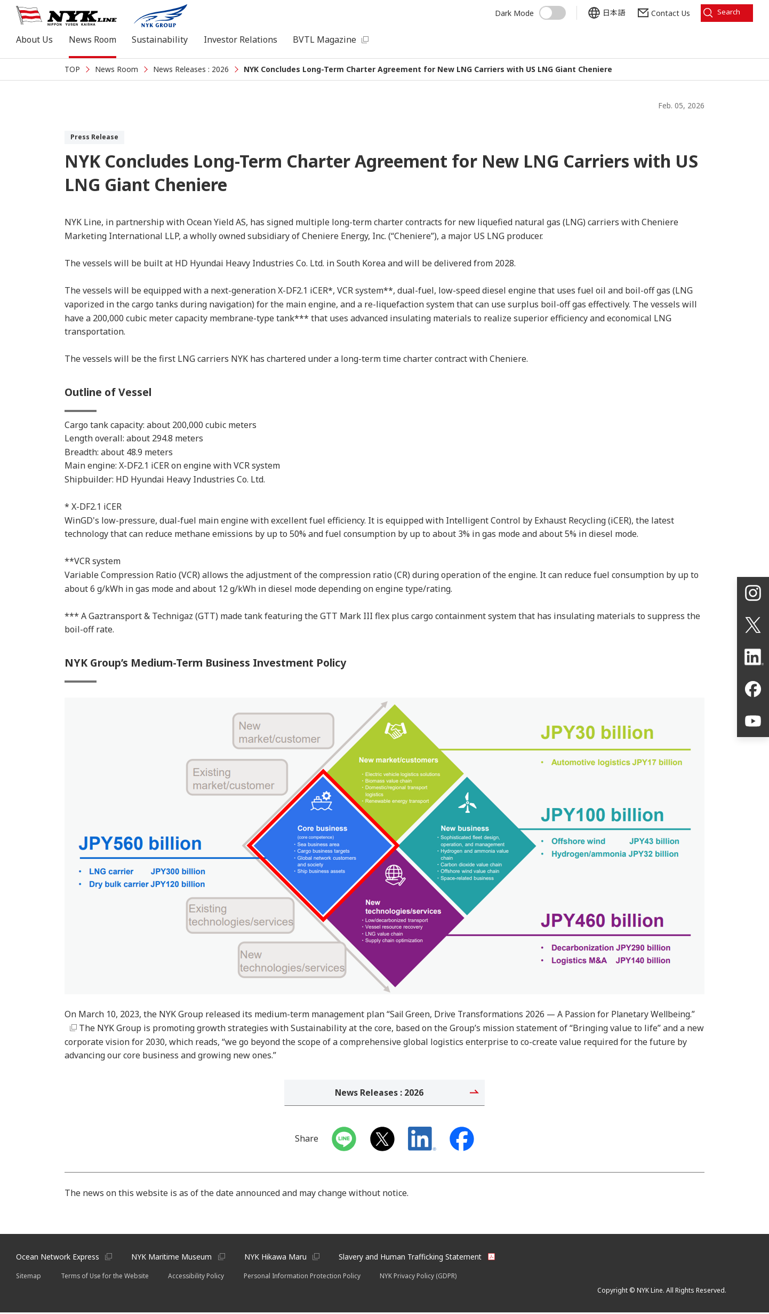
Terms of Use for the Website (106, 1276)
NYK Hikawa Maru (277, 1258)
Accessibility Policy (198, 1276)
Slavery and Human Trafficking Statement (413, 1258)
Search (727, 12)
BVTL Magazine (324, 39)
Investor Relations (240, 39)
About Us (34, 39)
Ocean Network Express (58, 1258)
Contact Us (666, 12)
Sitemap (28, 1276)
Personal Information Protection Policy (305, 1276)
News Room (92, 39)
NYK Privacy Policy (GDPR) (421, 1276)
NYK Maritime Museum (172, 1258)
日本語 (609, 11)
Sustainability (160, 39)
